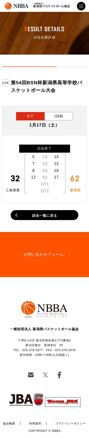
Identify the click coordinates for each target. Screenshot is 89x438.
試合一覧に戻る (44, 215)
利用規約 (35, 423)
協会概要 (9, 423)
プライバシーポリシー (70, 423)
